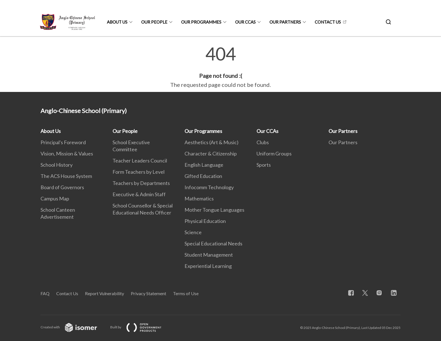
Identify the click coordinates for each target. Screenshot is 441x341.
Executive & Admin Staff (139, 194)
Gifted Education (203, 176)
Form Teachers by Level (138, 172)
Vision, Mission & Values (66, 153)
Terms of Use (186, 293)
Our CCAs (245, 21)
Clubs (262, 142)
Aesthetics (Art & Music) (211, 142)
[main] (220, 67)
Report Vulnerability (104, 293)
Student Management (208, 255)
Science (193, 232)
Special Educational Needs (213, 243)
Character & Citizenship (210, 153)
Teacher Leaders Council (139, 160)
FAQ (45, 293)
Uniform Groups (274, 153)
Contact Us (328, 21)
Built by (140, 327)
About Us (117, 21)
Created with (73, 327)
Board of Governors (62, 187)
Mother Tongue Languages (214, 210)
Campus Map (54, 198)
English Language (203, 165)
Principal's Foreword (63, 142)
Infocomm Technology (209, 187)
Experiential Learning (208, 266)
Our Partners (285, 21)
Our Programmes (201, 21)
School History (56, 165)
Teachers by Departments (141, 183)
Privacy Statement (148, 293)
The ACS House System (66, 176)
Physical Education (205, 221)
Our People (154, 21)
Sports (263, 165)
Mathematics (199, 198)
